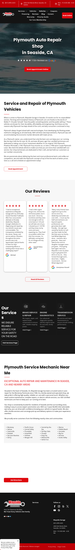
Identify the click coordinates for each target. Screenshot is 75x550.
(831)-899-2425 (10, 3)
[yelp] (63, 507)
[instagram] (59, 507)
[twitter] (67, 507)
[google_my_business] (59, 510)
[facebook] (54, 507)
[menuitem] (22, 11)
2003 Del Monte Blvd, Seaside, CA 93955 (60, 527)
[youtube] (54, 510)
